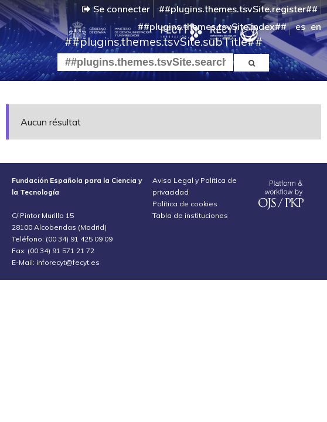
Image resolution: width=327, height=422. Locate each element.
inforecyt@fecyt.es (68, 262)
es (300, 26)
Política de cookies (184, 203)
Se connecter (116, 9)
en (316, 26)
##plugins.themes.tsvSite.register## (238, 9)
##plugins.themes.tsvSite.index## (212, 26)
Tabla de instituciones (190, 215)
